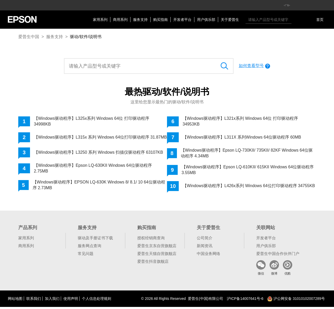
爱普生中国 (28, 36)
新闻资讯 (204, 248)
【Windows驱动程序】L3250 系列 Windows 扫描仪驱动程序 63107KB (99, 154)
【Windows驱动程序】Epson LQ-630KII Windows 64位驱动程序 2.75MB (93, 170)
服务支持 (140, 19)
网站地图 (15, 301)
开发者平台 (182, 19)
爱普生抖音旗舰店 (153, 263)
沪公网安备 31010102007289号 (296, 301)
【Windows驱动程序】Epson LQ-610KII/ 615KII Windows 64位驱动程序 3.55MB (248, 170)
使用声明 (70, 301)
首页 (320, 19)
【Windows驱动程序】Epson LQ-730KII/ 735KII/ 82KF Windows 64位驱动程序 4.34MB (247, 153)
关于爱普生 (230, 19)
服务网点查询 (89, 248)
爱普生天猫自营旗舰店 (156, 255)
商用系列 (120, 19)
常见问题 (85, 255)
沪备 (245, 301)
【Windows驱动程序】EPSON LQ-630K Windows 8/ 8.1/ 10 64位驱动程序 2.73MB (99, 187)
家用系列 (100, 19)
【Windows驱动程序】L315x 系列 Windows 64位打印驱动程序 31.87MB (92, 138)
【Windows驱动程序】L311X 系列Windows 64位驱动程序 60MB (242, 137)
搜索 (296, 19)
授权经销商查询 (151, 240)
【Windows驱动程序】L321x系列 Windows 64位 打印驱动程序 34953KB (241, 121)
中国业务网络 (208, 255)
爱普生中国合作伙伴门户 (277, 255)
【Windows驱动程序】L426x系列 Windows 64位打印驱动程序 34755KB (240, 187)
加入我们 (52, 301)
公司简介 (204, 240)
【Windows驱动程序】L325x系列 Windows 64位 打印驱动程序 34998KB (92, 121)
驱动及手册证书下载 (95, 240)
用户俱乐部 (206, 19)
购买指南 (160, 19)
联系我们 (33, 301)
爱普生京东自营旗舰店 (156, 248)
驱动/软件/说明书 (86, 36)
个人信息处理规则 (96, 301)
